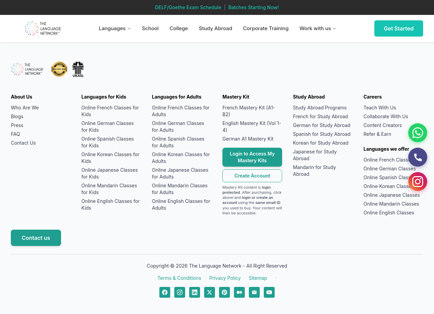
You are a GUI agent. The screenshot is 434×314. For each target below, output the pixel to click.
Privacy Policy (225, 278)
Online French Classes (388, 160)
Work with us (317, 28)
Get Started (399, 28)
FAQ (15, 134)
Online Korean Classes (388, 186)
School (150, 28)
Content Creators (382, 125)
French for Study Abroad (320, 116)
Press (17, 125)
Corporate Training (266, 28)
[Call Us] (417, 157)
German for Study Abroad (321, 125)
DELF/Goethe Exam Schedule (188, 7)
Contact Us (23, 143)
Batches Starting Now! (253, 7)
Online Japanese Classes (391, 195)
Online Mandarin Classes (391, 204)
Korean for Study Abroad (321, 143)
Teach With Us (379, 107)
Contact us (36, 237)
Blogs (17, 116)
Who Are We (25, 107)
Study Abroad (215, 28)
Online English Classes (388, 212)
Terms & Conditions (179, 278)
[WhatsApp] (417, 132)
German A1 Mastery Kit (248, 139)
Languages (115, 28)
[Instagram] (417, 181)
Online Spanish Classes (389, 177)
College (179, 28)
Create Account (252, 176)
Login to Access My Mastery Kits (252, 157)
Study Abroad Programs (320, 107)
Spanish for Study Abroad (322, 134)
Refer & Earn (377, 134)
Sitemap (258, 278)
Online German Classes (389, 168)
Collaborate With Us (385, 116)
